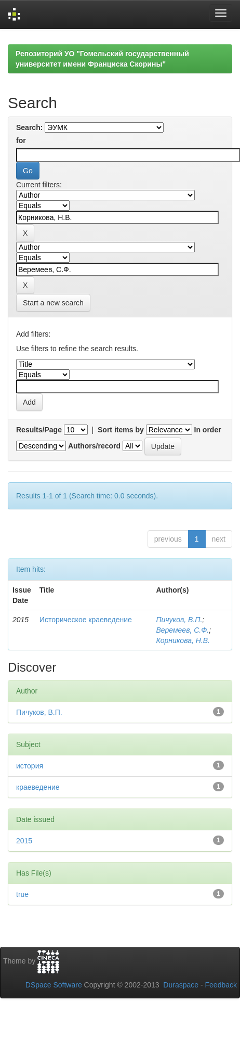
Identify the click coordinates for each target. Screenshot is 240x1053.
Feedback (221, 985)
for (21, 140)
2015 (24, 841)
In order (207, 430)
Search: (29, 127)
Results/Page (39, 430)
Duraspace (180, 985)
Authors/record (94, 446)
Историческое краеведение (85, 619)
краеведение (38, 787)
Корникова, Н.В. (183, 640)
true (22, 894)
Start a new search (53, 303)
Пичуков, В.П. (179, 619)
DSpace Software (53, 985)
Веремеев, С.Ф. (182, 630)
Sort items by (121, 430)
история (29, 766)
